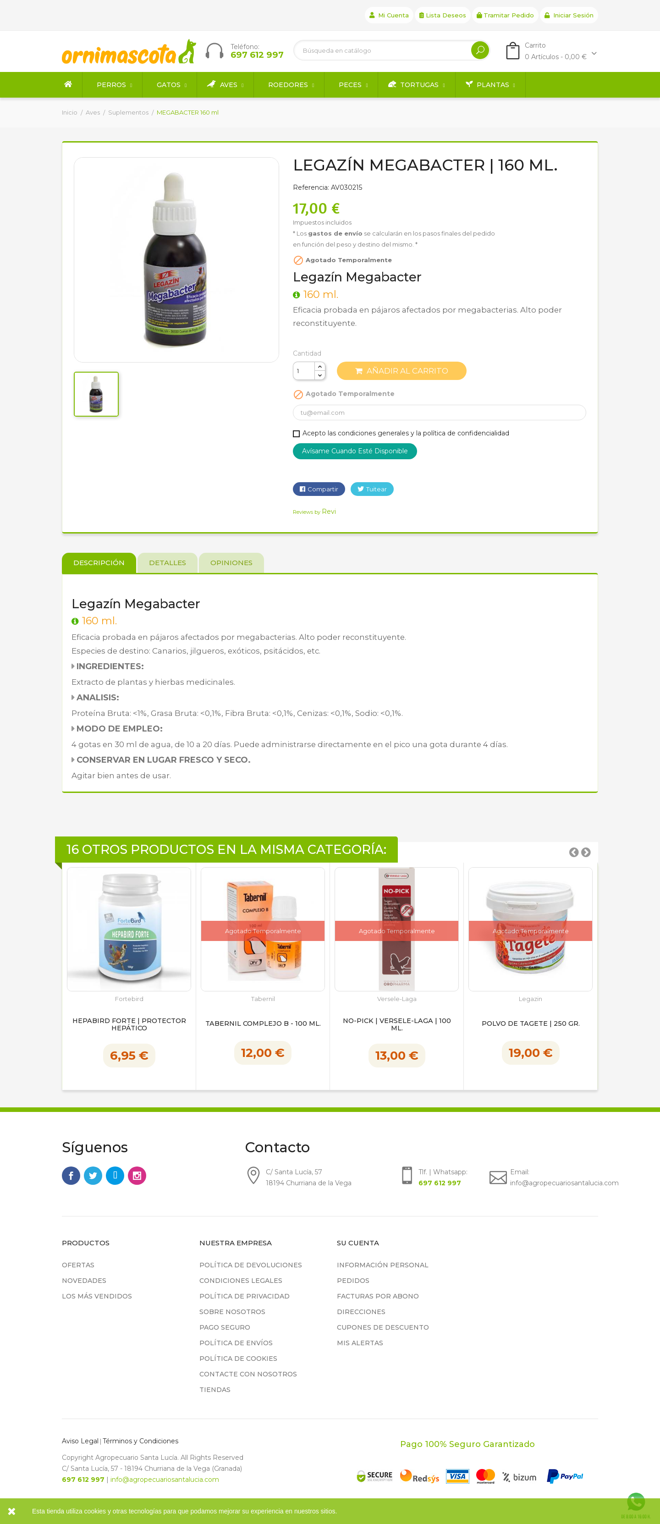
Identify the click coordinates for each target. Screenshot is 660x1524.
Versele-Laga (397, 999)
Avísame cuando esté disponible (355, 451)
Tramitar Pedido (505, 15)
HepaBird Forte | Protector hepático (129, 1025)
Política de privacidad (244, 1296)
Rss (115, 1175)
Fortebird (129, 999)
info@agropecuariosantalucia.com (164, 1479)
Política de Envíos (236, 1343)
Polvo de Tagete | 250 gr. (531, 1024)
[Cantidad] (304, 371)
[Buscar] (391, 50)
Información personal (383, 1265)
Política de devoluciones (250, 1265)
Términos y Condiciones (140, 1441)
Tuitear (376, 489)
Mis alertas (360, 1343)
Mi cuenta (389, 15)
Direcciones (361, 1312)
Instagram (137, 1175)
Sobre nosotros (232, 1312)
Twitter (93, 1175)
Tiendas (215, 1390)
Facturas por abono (378, 1296)
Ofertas (78, 1265)
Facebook (71, 1175)
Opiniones (231, 562)
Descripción (99, 562)
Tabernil (263, 999)
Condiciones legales (240, 1280)
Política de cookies (238, 1358)
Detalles (167, 562)
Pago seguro (224, 1327)
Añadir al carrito (401, 370)
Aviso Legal (80, 1441)
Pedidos (353, 1280)
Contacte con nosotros (248, 1374)
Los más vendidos (97, 1296)
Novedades (84, 1280)
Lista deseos (442, 15)
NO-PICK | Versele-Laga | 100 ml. (397, 1025)
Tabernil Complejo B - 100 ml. (263, 1024)
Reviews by (314, 512)
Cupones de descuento (383, 1327)
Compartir (323, 489)
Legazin (530, 999)
